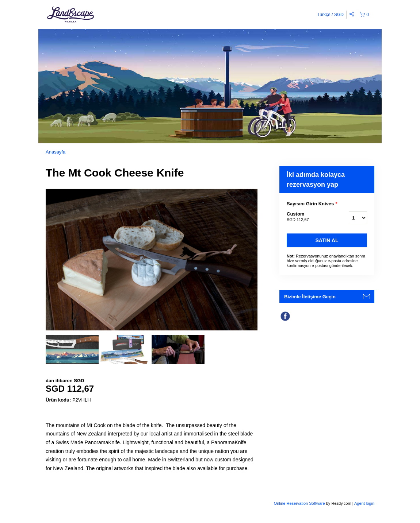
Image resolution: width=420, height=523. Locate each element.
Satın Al (327, 240)
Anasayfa (55, 152)
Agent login (364, 503)
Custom (309, 217)
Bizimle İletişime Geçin (310, 296)
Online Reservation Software (299, 503)
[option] (72, 349)
